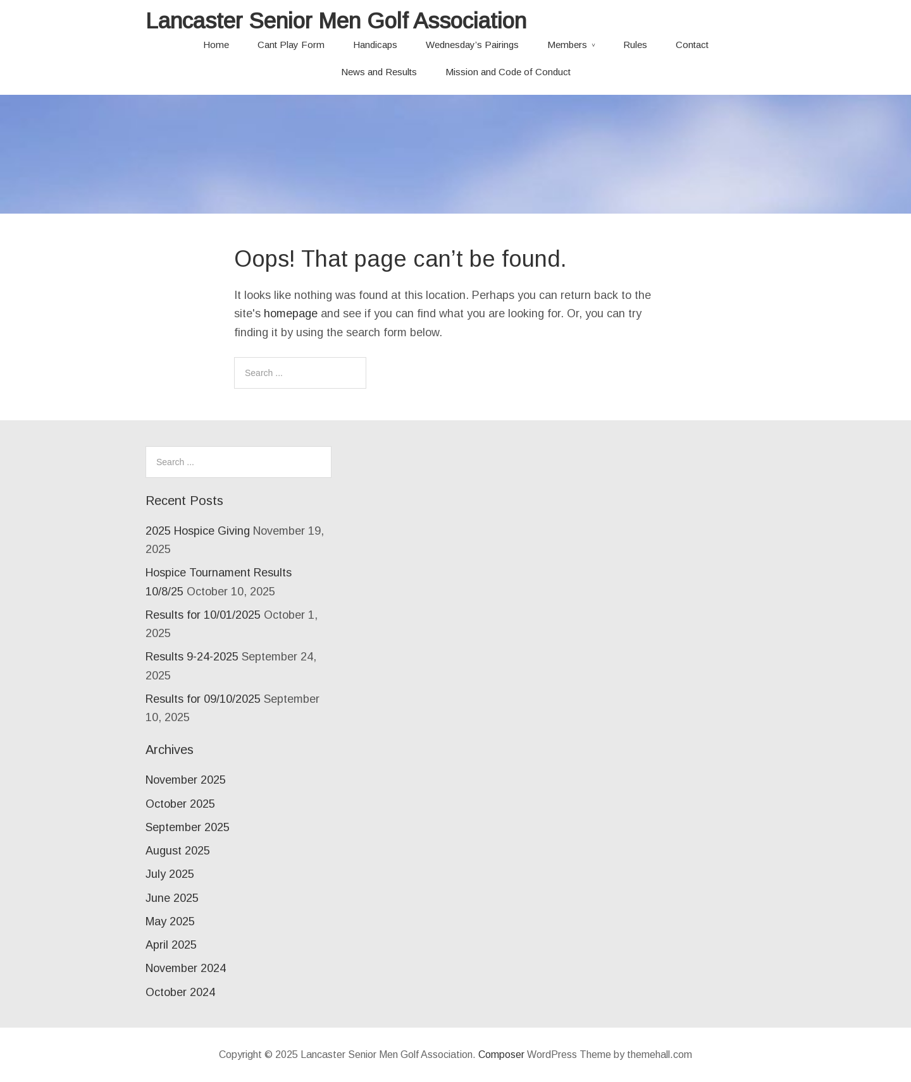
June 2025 (172, 898)
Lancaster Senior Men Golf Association (336, 20)
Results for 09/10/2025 (203, 699)
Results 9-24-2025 (192, 656)
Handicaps (375, 44)
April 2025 (171, 945)
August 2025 (178, 850)
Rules (635, 44)
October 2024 (180, 992)
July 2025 (170, 874)
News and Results (379, 71)
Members (567, 44)
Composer (501, 1054)
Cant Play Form (291, 44)
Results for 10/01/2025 (203, 615)
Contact (692, 44)
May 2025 (170, 921)
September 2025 (188, 827)
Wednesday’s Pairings (472, 44)
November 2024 (186, 968)
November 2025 (186, 780)
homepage (291, 313)
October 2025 (180, 804)
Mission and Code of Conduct (508, 71)
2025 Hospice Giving (198, 531)
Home (216, 44)
